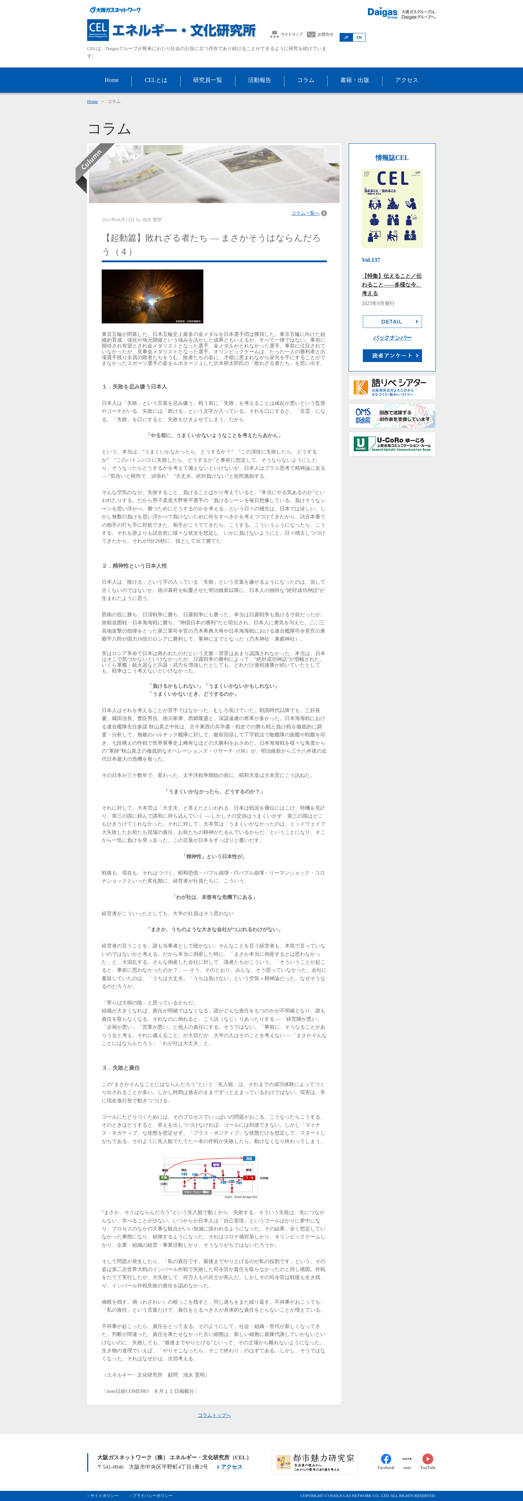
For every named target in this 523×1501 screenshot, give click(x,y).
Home (92, 101)
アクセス (232, 1467)
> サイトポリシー (102, 1495)
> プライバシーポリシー (151, 1495)
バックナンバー (392, 338)
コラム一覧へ (305, 213)
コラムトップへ (214, 1415)
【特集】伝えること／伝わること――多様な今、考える (392, 284)
